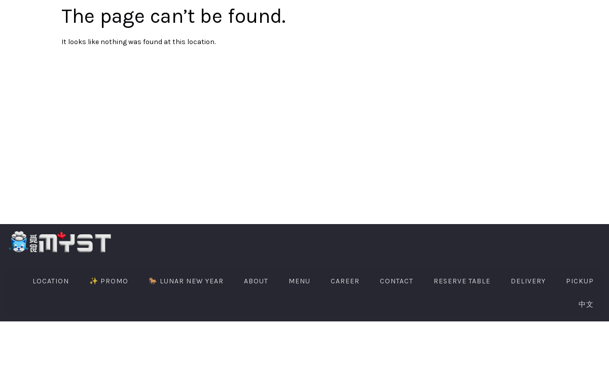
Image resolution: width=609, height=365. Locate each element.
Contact (396, 281)
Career (345, 281)
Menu (299, 281)
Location (50, 281)
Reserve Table (462, 281)
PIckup (580, 281)
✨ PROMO (108, 281)
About (256, 281)
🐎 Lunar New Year (186, 281)
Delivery (528, 281)
